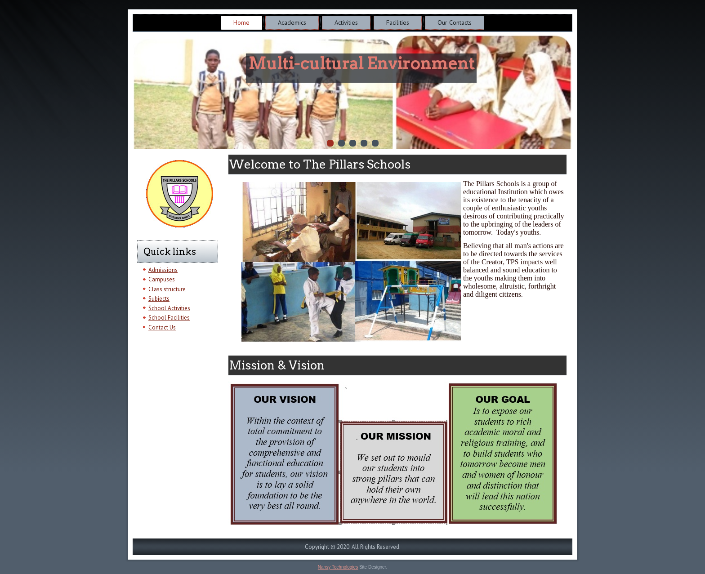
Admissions (163, 270)
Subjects (159, 299)
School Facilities (169, 317)
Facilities (397, 22)
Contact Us (162, 327)
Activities (346, 22)
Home (241, 22)
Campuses (161, 279)
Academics (292, 22)
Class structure (167, 289)
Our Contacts (454, 22)
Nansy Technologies (338, 567)
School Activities (169, 308)
